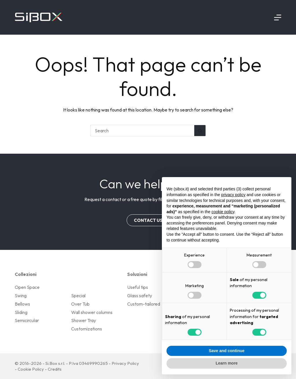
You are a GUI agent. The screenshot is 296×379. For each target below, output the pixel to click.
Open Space (27, 287)
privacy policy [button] (233, 194)
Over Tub (80, 304)
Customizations (86, 329)
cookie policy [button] (223, 211)
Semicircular (27, 320)
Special (78, 295)
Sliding (21, 312)
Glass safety (139, 295)
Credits (55, 369)
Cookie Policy (31, 369)
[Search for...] (142, 130)
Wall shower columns (91, 312)
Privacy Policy (125, 363)
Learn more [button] (227, 363)
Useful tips (137, 287)
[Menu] (277, 17)
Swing (21, 295)
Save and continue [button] (227, 350)
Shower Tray (83, 320)
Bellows (22, 304)
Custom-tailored (143, 304)
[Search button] (200, 130)
